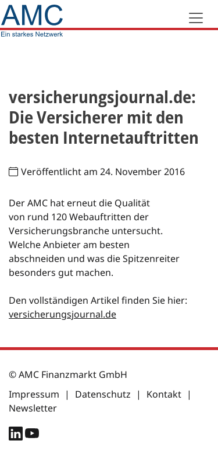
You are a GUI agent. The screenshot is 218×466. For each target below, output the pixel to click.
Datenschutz (103, 394)
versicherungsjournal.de (62, 314)
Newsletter (33, 408)
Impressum (34, 394)
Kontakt (163, 394)
